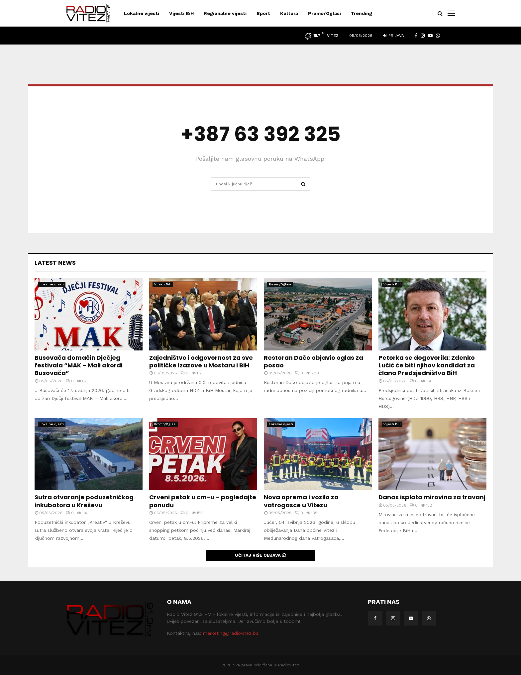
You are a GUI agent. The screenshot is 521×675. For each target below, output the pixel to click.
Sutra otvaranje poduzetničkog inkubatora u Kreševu (84, 501)
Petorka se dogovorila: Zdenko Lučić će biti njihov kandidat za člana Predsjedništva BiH (426, 365)
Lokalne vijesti (141, 13)
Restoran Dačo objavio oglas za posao (313, 361)
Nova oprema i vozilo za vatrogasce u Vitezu (301, 501)
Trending (361, 13)
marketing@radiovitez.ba (231, 633)
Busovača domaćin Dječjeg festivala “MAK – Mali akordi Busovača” (79, 365)
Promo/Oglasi (324, 13)
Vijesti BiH (181, 13)
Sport (263, 13)
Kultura (289, 13)
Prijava (393, 35)
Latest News (55, 262)
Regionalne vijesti (225, 13)
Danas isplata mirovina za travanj (431, 497)
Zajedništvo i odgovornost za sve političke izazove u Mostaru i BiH (201, 361)
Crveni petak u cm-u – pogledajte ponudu (202, 501)
